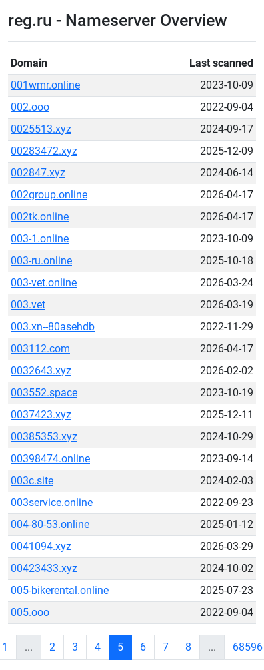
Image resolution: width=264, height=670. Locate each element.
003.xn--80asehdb (53, 326)
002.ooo (30, 107)
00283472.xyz (44, 151)
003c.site (32, 480)
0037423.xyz (41, 414)
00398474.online (50, 458)
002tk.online (40, 216)
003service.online (52, 502)
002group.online (49, 194)
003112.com (40, 348)
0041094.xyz (41, 546)
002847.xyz (38, 173)
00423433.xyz (44, 568)
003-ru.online (41, 260)
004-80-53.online (50, 524)
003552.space (44, 392)
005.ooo (30, 612)
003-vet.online (44, 282)
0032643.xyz (41, 370)
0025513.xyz (41, 129)
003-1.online (40, 238)
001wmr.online (45, 85)
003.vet (28, 304)
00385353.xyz (44, 436)
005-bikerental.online (60, 590)
